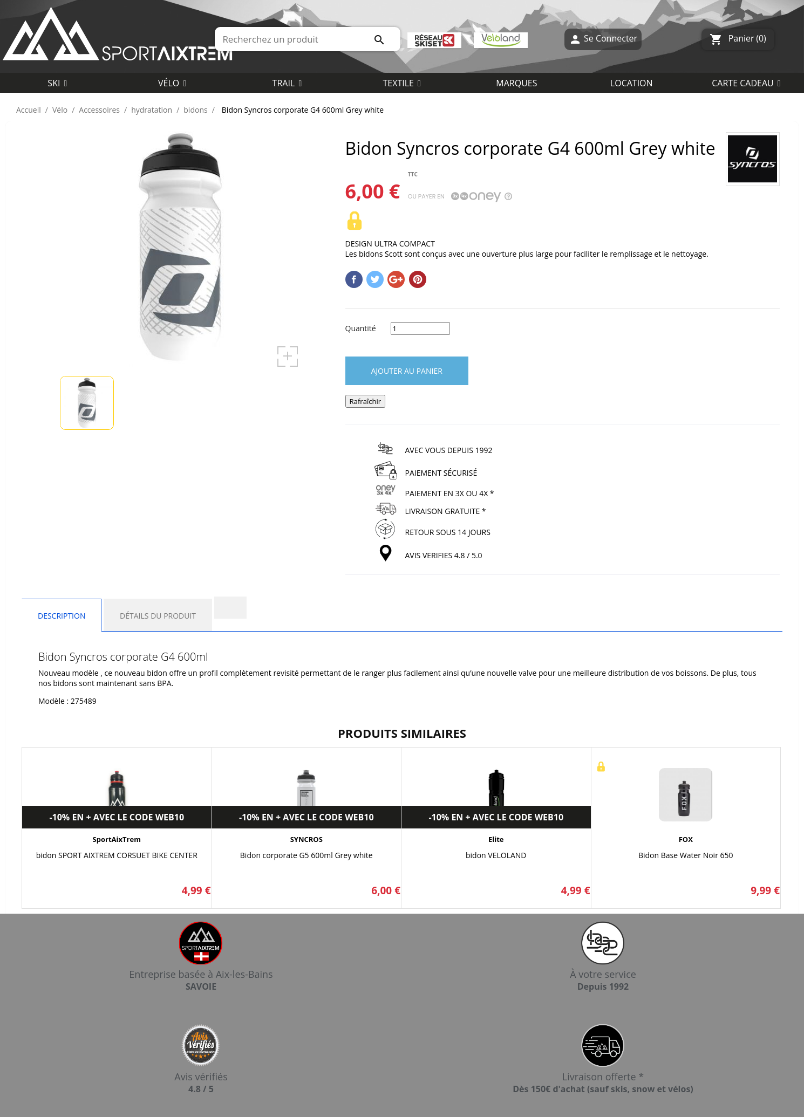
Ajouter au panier (406, 371)
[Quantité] (420, 328)
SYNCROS (306, 839)
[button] (401, 82)
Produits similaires (402, 733)
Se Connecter (603, 39)
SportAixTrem (117, 839)
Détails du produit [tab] (158, 616)
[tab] (230, 608)
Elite (496, 839)
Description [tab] (61, 616)
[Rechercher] (307, 39)
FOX (686, 839)
